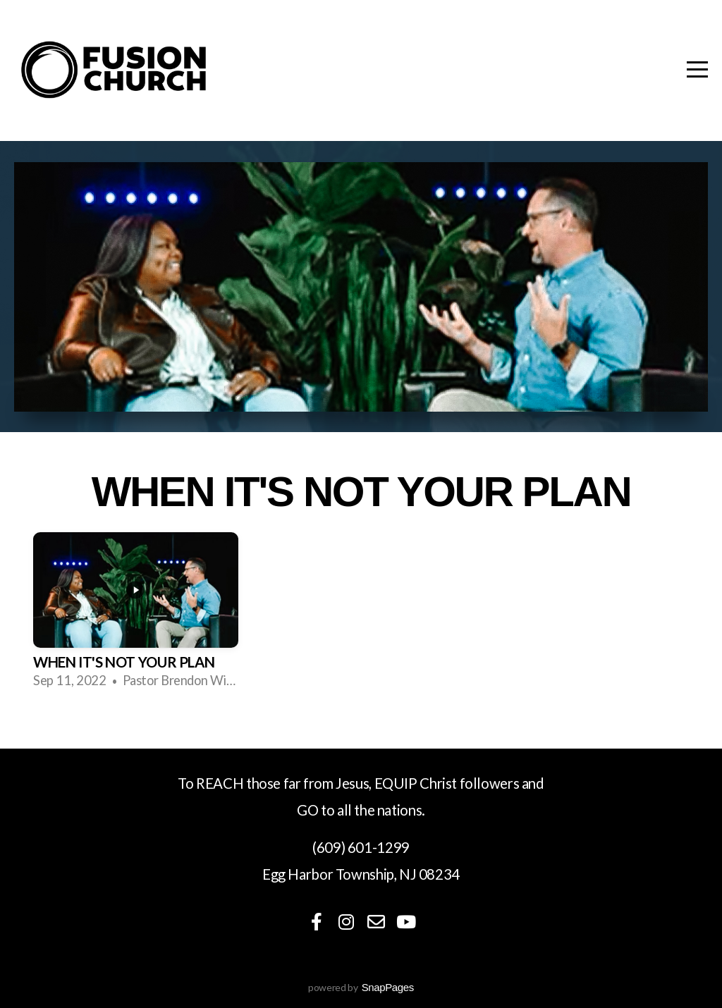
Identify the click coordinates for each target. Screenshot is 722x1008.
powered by (361, 987)
